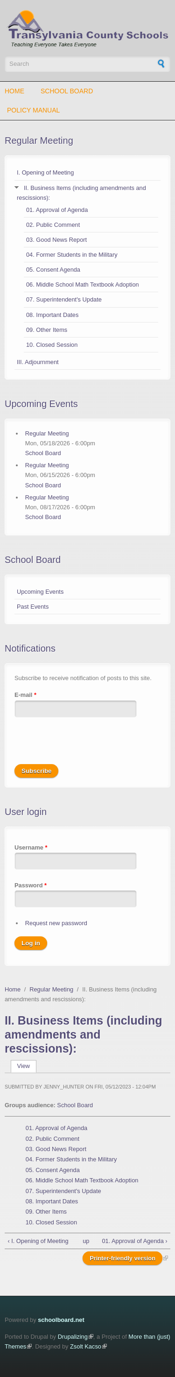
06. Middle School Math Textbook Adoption (82, 284)
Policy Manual (33, 110)
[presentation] (85, 746)
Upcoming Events (40, 591)
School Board (67, 91)
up (86, 1240)
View (26, 1065)
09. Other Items (46, 329)
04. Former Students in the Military (72, 254)
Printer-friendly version (122, 1258)
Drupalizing (73, 1336)
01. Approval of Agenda (57, 209)
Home (14, 91)
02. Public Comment (53, 224)
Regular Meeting (39, 140)
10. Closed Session (51, 344)
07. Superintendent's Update (64, 299)
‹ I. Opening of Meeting (37, 1240)
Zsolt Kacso (85, 1346)
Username (30, 847)
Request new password (56, 923)
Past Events (33, 606)
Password (30, 885)
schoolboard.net (61, 1319)
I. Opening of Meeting (45, 172)
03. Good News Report (56, 239)
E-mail (25, 694)
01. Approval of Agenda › (134, 1240)
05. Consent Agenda (53, 269)
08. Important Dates (52, 314)
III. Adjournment (38, 361)
